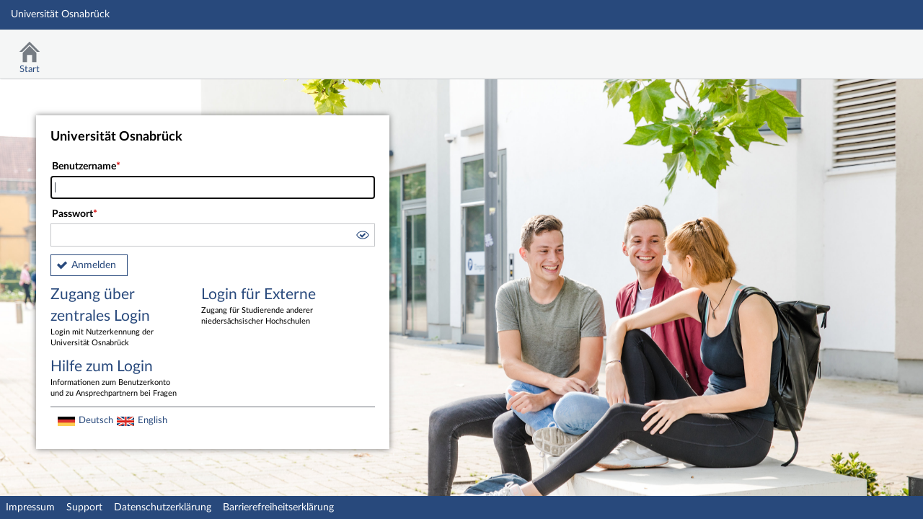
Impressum (30, 507)
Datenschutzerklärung (162, 507)
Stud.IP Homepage (867, 48)
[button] (362, 237)
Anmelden (93, 265)
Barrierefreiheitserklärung (278, 507)
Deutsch (96, 420)
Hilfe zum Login (115, 379)
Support (84, 507)
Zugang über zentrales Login (115, 318)
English (152, 420)
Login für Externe (266, 307)
